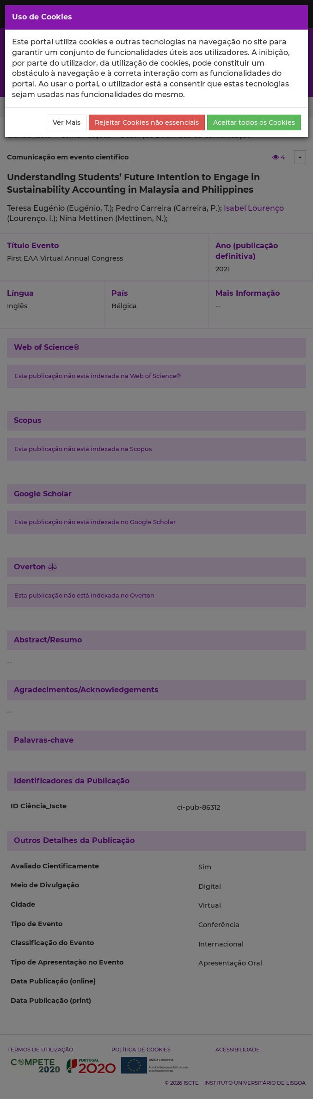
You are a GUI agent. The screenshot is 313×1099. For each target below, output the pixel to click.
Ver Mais (66, 122)
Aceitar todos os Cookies (254, 122)
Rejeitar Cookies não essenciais (147, 122)
